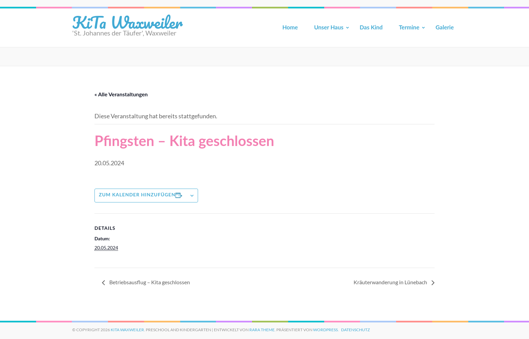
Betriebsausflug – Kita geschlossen (149, 282)
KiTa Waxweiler (127, 22)
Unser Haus (328, 27)
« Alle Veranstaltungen (121, 94)
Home (290, 27)
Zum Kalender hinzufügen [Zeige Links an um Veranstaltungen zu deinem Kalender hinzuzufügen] (137, 194)
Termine (409, 27)
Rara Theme (262, 329)
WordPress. (326, 329)
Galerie (445, 27)
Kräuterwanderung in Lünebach (391, 282)
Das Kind (371, 27)
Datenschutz (355, 329)
